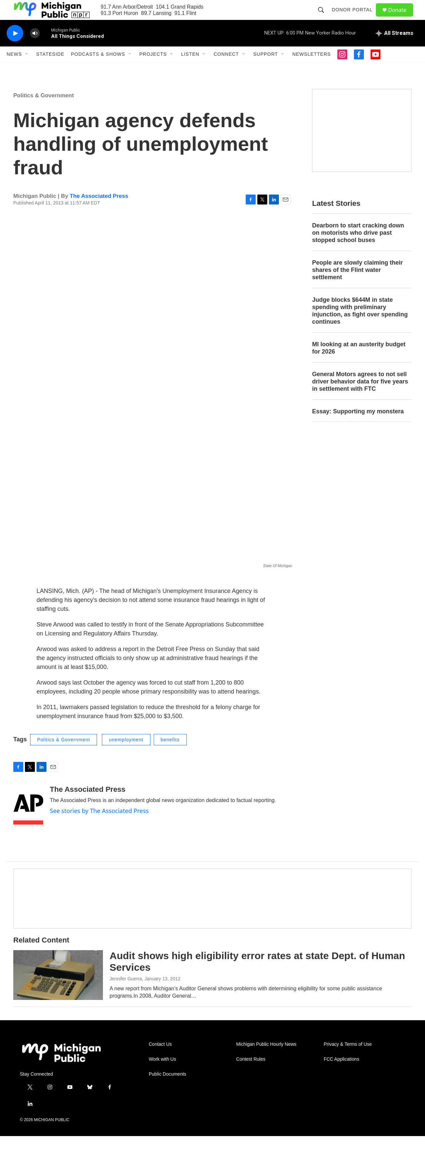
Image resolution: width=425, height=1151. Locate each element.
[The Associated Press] (28, 820)
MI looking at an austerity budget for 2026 (358, 363)
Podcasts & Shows (98, 69)
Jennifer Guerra (126, 993)
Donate (401, 17)
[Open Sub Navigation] (27, 69)
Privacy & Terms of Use (348, 1059)
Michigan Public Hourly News (266, 1059)
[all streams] (394, 48)
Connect (226, 69)
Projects (153, 69)
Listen (190, 69)
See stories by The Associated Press (99, 826)
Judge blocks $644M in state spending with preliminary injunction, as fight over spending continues (360, 325)
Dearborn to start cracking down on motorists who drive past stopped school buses (358, 247)
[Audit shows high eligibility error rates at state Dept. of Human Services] (58, 990)
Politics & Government (43, 110)
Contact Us (160, 1059)
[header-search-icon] (324, 17)
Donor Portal (355, 17)
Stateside (50, 69)
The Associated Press (99, 211)
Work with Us (162, 1074)
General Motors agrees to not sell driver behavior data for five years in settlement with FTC (360, 396)
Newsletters (311, 69)
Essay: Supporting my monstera (358, 426)
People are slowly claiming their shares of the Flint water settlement (357, 284)
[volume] (35, 48)
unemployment (126, 754)
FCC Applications (341, 1074)
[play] (15, 48)
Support (265, 69)
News (14, 69)
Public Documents (167, 1089)
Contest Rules (250, 1074)
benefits (170, 754)
